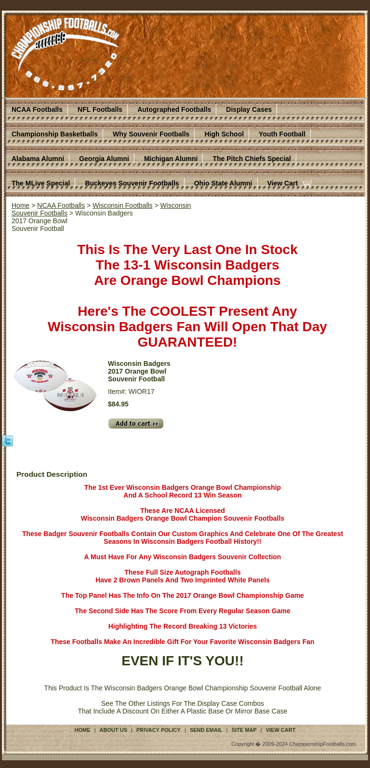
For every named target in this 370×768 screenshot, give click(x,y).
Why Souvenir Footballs (151, 134)
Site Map (244, 730)
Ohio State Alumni (223, 183)
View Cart (282, 183)
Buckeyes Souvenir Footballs (132, 183)
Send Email (206, 730)
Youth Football (282, 134)
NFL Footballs (100, 109)
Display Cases (249, 109)
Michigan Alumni (171, 158)
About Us (113, 730)
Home (20, 205)
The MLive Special (41, 183)
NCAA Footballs (37, 109)
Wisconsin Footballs (122, 205)
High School (224, 134)
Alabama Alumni (38, 158)
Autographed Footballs (174, 109)
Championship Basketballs (55, 134)
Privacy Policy (158, 730)
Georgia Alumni (104, 158)
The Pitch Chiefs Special (251, 158)
